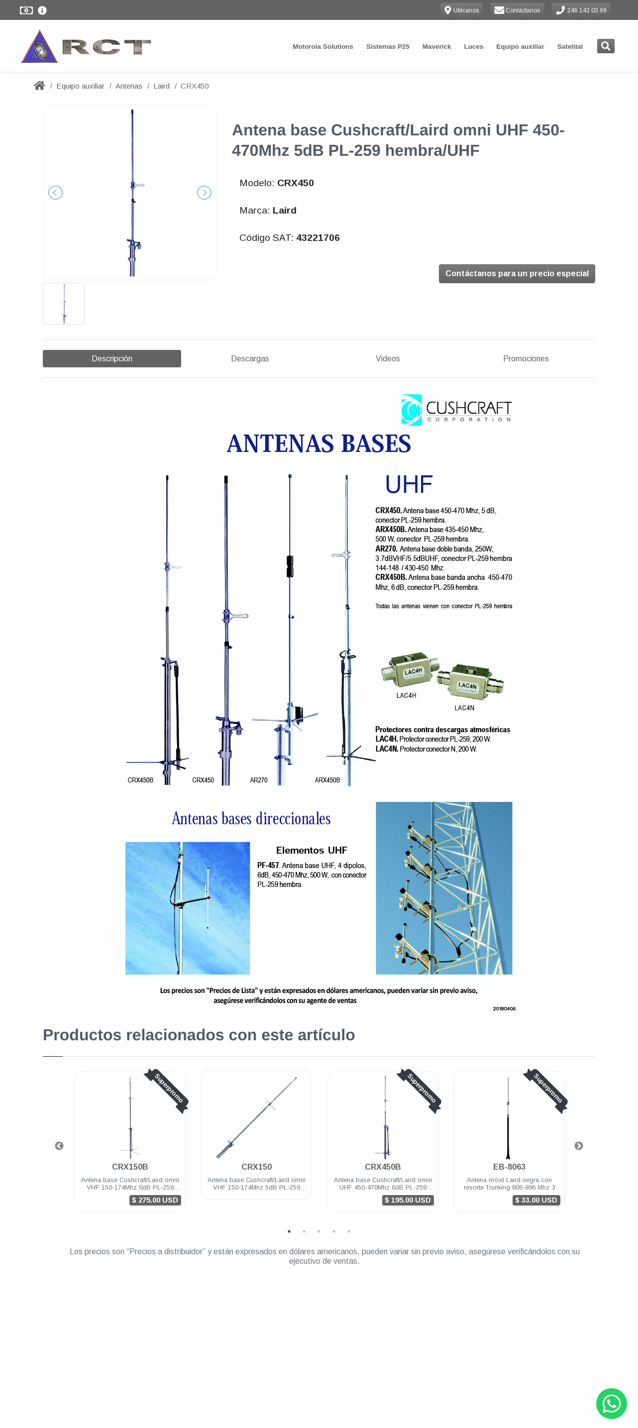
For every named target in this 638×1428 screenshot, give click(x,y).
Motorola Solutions (323, 46)
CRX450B (383, 1139)
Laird (161, 86)
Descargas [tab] (250, 358)
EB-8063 (509, 1139)
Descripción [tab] (112, 358)
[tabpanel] (130, 1119)
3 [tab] (319, 1203)
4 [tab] (334, 1203)
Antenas (128, 86)
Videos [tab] (388, 358)
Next (579, 1118)
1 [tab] (289, 1203)
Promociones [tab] (526, 358)
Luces (473, 46)
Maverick (437, 46)
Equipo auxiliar (520, 46)
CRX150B (130, 1139)
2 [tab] (304, 1203)
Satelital (570, 46)
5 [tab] (349, 1203)
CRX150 (256, 1139)
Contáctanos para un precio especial (517, 274)
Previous (59, 1118)
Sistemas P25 (388, 46)
